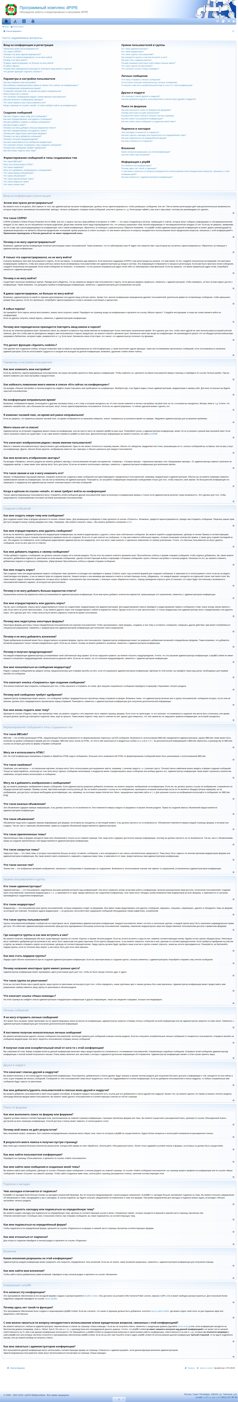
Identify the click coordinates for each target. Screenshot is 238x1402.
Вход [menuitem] (229, 21)
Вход (7, 27)
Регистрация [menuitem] (234, 21)
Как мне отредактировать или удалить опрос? (25, 130)
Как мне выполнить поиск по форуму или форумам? (146, 110)
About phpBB (51, 1298)
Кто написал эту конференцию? (136, 165)
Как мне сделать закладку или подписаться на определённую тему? (153, 135)
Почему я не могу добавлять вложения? (22, 136)
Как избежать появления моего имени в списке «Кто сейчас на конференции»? (41, 85)
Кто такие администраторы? (134, 49)
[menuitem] (223, 20)
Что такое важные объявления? (18, 173)
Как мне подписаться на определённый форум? (144, 138)
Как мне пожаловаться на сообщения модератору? (27, 142)
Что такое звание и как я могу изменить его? (24, 102)
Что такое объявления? (14, 176)
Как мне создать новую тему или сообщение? (25, 116)
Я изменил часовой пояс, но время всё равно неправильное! (32, 91)
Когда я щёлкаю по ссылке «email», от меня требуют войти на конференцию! (40, 105)
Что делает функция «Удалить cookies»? (22, 71)
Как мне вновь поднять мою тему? (19, 150)
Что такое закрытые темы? (16, 181)
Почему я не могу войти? (15, 60)
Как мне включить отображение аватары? (23, 99)
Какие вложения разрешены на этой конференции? (145, 152)
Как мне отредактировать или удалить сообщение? (27, 119)
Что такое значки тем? (14, 184)
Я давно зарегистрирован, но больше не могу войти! (28, 63)
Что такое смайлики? (13, 167)
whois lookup (184, 1326)
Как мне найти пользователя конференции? (142, 118)
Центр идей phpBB (160, 1311)
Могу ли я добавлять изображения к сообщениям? (27, 170)
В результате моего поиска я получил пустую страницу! (147, 115)
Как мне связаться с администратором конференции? (147, 177)
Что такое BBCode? (12, 161)
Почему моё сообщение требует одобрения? (24, 148)
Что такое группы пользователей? (137, 54)
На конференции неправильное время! (22, 88)
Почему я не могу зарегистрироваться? (22, 54)
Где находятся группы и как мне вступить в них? (144, 57)
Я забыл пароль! (11, 66)
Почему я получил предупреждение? (21, 139)
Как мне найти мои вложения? (135, 155)
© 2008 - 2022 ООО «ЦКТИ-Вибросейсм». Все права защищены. (35, 1395)
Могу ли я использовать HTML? (18, 164)
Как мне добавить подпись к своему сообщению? (26, 122)
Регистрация (18, 27)
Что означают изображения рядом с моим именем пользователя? (34, 97)
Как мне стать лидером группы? (136, 60)
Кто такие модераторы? (132, 51)
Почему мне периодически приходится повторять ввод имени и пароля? (37, 69)
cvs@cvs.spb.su (210, 1397)
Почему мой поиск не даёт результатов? (140, 113)
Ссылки (218, 21)
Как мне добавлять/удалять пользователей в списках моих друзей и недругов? (158, 99)
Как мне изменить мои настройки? (19, 82)
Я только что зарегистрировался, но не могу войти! (27, 57)
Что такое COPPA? (12, 51)
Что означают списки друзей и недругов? (140, 96)
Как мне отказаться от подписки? (137, 141)
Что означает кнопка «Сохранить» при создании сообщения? (32, 145)
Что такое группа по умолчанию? (137, 66)
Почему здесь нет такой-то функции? (139, 168)
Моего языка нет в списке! (15, 94)
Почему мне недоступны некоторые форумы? (25, 133)
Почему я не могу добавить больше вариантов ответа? (29, 128)
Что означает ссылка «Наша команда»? (140, 69)
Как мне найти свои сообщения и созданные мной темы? (148, 121)
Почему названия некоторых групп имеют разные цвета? (148, 63)
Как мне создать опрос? (14, 125)
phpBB (152, 434)
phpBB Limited (91, 1296)
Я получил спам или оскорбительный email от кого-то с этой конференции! (156, 85)
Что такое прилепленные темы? (18, 179)
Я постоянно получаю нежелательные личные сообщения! (149, 82)
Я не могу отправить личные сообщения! (140, 79)
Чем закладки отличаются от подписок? (140, 132)
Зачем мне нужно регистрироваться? (21, 49)
